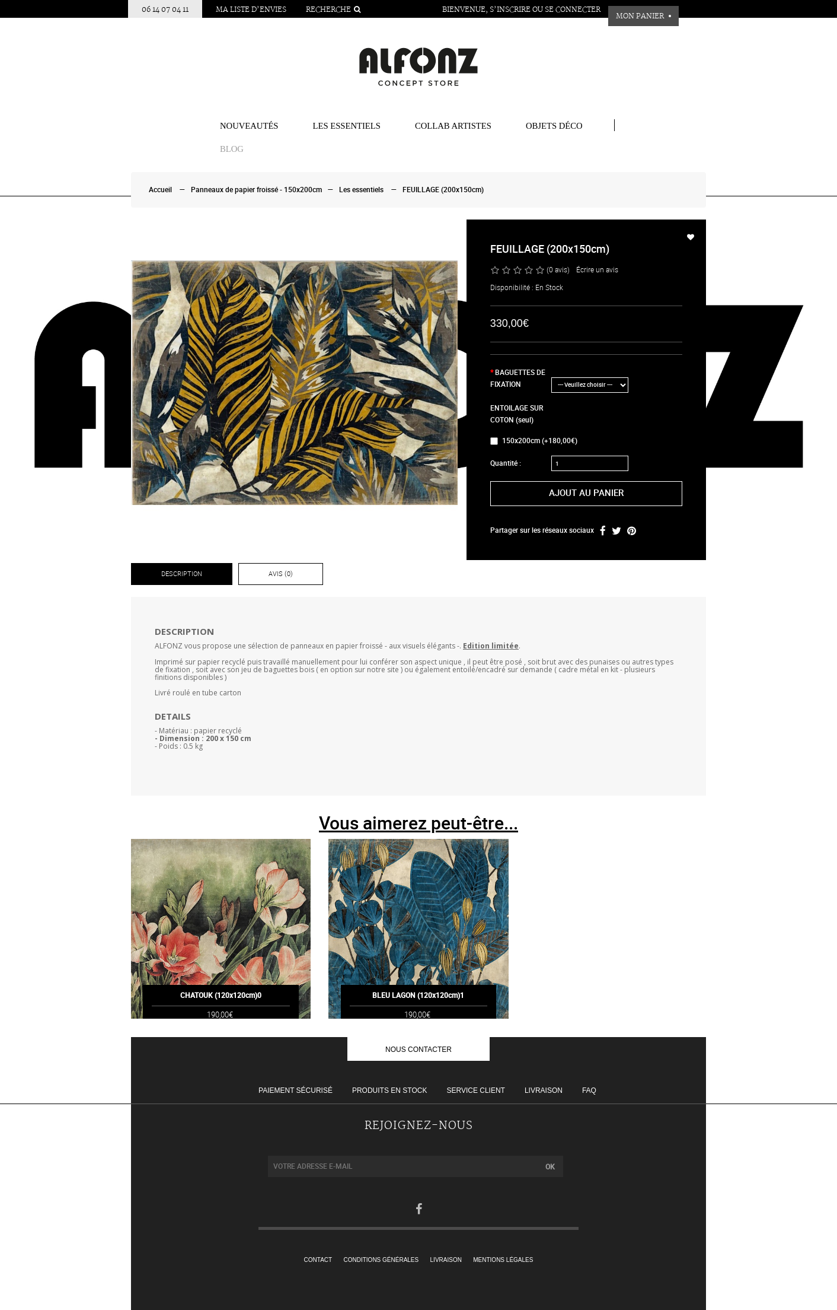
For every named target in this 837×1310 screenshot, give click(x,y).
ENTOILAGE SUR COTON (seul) (516, 414)
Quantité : (505, 463)
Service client (475, 1090)
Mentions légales (503, 1260)
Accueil (160, 190)
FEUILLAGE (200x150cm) (443, 190)
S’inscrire (510, 9)
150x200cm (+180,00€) (533, 441)
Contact (318, 1260)
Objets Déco (554, 126)
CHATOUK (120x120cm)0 (220, 1010)
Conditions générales (381, 1260)
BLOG (232, 149)
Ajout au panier (586, 493)
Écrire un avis (597, 270)
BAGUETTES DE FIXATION (517, 378)
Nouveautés (249, 126)
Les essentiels (347, 126)
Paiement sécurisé (295, 1090)
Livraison (544, 1090)
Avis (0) (281, 574)
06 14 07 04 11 (165, 9)
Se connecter (572, 9)
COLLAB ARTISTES (453, 126)
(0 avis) (558, 270)
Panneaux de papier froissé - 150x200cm (256, 190)
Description (181, 574)
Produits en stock (389, 1090)
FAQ (589, 1090)
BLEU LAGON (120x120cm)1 (418, 1010)
